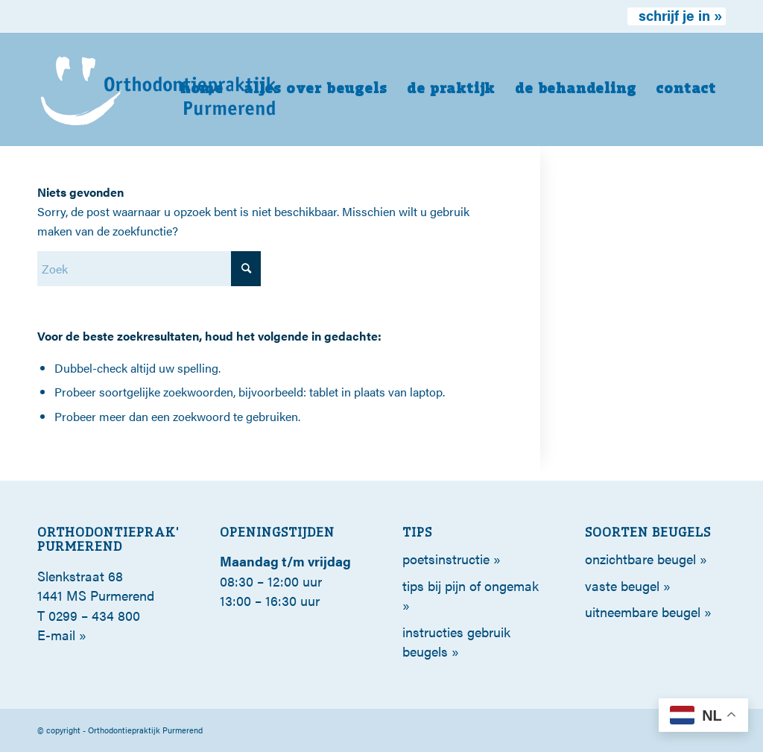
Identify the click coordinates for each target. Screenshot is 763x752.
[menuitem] (676, 16)
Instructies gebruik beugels (456, 641)
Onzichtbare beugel (640, 558)
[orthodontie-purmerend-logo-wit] (159, 89)
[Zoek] (149, 268)
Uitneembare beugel (642, 611)
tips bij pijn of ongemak (470, 585)
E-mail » (61, 634)
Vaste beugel (622, 585)
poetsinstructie (446, 558)
